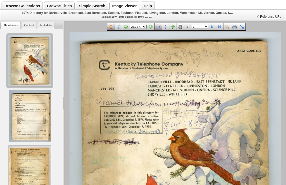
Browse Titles (59, 6)
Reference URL (270, 16)
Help (148, 6)
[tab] (11, 25)
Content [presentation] (29, 25)
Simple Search (92, 6)
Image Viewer (124, 6)
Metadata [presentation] (46, 25)
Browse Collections (22, 6)
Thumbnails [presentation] (11, 25)
